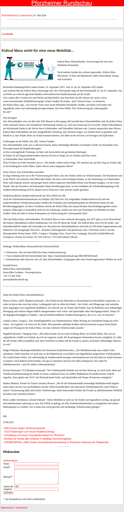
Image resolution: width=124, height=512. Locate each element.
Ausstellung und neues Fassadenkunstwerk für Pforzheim (34, 435)
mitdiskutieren (10, 460)
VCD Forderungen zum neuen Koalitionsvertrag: (29, 431)
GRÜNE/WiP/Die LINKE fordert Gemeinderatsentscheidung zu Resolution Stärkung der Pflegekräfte (56, 442)
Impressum (26, 15)
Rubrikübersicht (10, 15)
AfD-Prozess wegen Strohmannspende (24, 428)
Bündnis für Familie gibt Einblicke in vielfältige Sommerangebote (37, 439)
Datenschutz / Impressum (14, 507)
